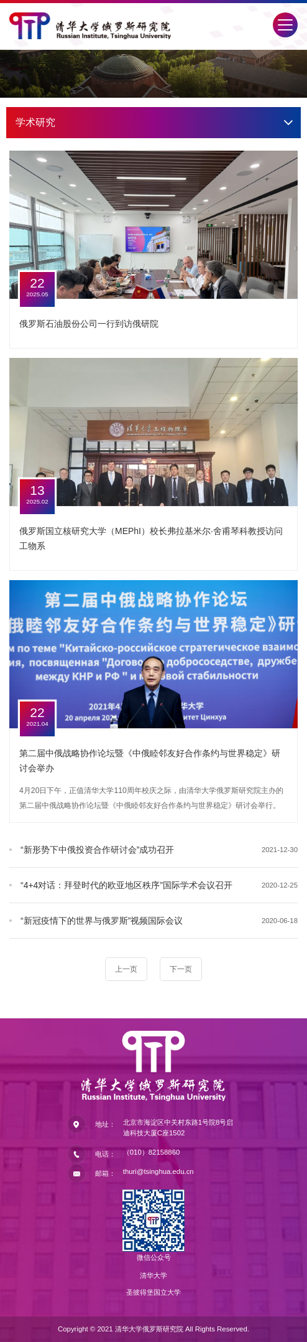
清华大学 (153, 1275)
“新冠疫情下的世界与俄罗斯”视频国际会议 (102, 921)
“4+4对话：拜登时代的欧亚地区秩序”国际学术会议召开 (126, 885)
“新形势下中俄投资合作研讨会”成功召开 (97, 850)
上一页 (126, 969)
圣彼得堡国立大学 (153, 1292)
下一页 (181, 969)
